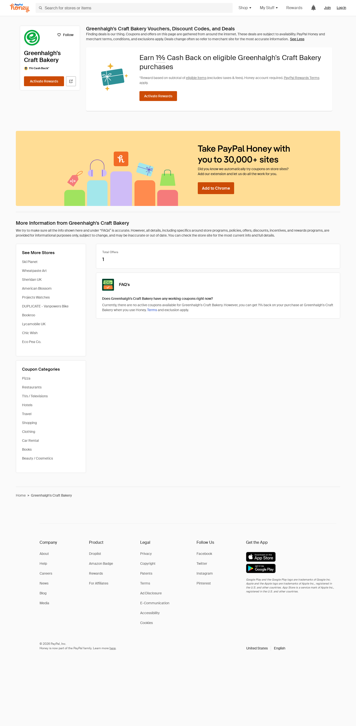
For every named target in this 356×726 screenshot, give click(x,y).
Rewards (294, 7)
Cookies (146, 623)
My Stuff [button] (269, 7)
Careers (46, 573)
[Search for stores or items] (134, 8)
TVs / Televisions (35, 396)
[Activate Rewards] (44, 81)
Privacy (146, 553)
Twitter (202, 563)
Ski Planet (30, 262)
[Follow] (65, 35)
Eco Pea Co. (31, 342)
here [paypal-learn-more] (113, 648)
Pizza (26, 378)
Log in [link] (341, 7)
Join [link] (327, 7)
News (44, 583)
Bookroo (28, 315)
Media (44, 603)
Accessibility (150, 613)
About (44, 553)
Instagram (205, 573)
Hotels (27, 405)
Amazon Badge (101, 563)
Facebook (204, 553)
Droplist (95, 553)
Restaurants (32, 387)
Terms (152, 310)
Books (27, 449)
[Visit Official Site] (71, 81)
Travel (26, 414)
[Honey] (20, 8)
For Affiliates (98, 583)
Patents (146, 573)
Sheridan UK (32, 279)
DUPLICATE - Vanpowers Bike (45, 306)
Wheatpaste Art (34, 270)
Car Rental (30, 440)
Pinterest (204, 583)
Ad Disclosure (151, 593)
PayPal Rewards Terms (301, 78)
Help (43, 563)
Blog (43, 593)
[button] (265, 648)
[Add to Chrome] (216, 188)
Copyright (148, 563)
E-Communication (154, 603)
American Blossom (37, 288)
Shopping (29, 423)
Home (21, 495)
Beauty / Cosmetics (37, 458)
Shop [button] (245, 7)
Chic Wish (30, 333)
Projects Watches (36, 297)
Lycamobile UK (33, 324)
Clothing (28, 431)
